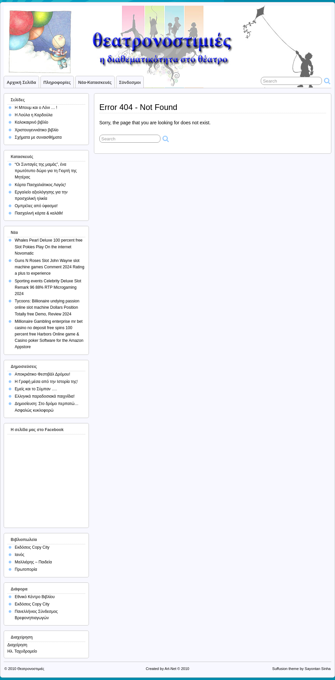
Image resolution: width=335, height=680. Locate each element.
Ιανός (19, 554)
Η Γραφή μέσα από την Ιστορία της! (46, 381)
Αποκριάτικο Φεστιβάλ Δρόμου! (42, 374)
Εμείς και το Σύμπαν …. (36, 389)
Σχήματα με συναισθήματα (38, 137)
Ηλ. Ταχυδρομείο (22, 651)
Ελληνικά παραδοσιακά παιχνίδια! (45, 396)
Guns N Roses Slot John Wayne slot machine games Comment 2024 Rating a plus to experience (49, 267)
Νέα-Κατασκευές (95, 82)
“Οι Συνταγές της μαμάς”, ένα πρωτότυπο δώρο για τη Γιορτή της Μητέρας (46, 170)
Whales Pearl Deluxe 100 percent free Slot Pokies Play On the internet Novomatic (49, 246)
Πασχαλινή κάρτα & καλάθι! (39, 213)
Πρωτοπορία (26, 569)
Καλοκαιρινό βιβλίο (31, 122)
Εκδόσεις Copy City (32, 547)
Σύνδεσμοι (130, 82)
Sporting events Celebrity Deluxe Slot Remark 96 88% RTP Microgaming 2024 (48, 287)
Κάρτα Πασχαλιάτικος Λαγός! (40, 184)
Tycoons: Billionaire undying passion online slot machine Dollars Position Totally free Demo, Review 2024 (47, 307)
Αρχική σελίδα (21, 82)
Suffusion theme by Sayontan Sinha (301, 669)
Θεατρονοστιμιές (30, 669)
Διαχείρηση (17, 645)
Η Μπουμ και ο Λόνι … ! (36, 107)
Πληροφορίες (57, 82)
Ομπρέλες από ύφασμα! (36, 205)
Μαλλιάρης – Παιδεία (33, 562)
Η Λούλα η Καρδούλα (33, 115)
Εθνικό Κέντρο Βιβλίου (35, 596)
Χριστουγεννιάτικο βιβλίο (37, 130)
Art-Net (170, 669)
